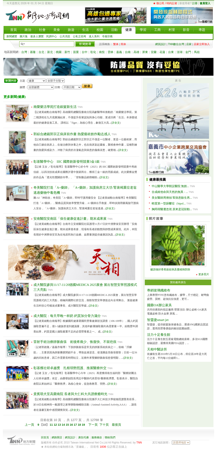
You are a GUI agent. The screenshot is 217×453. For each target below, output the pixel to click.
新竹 (67, 52)
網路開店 (57, 437)
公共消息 (65, 36)
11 (51, 424)
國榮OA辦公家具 (159, 305)
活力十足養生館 (158, 334)
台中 (84, 52)
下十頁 (104, 424)
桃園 (59, 52)
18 (80, 424)
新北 (50, 52)
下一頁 (93, 424)
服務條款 (96, 437)
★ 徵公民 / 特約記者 (165, 3)
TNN (139, 442)
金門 (188, 52)
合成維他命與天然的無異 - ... (170, 192)
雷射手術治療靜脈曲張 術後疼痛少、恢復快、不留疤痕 (74, 342)
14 (64, 424)
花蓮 (162, 52)
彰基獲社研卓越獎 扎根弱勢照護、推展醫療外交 (70, 368)
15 (68, 424)
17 (76, 424)
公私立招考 (79, 36)
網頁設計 (160, 44)
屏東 (145, 52)
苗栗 (76, 52)
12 (56, 424)
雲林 (110, 52)
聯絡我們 (110, 437)
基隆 (33, 52)
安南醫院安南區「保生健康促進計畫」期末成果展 (70, 218)
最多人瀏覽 (37, 36)
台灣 (24, 52)
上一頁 (29, 424)
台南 (128, 52)
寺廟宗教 (107, 36)
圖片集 (24, 36)
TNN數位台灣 (176, 44)
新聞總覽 (11, 36)
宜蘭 (154, 52)
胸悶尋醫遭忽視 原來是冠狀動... (172, 209)
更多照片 (203, 274)
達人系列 (94, 36)
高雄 (136, 52)
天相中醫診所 (157, 349)
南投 (102, 52)
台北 (41, 52)
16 (72, 424)
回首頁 (45, 437)
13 (60, 424)
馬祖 (197, 52)
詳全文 (116, 122)
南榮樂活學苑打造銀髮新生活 (55, 107)
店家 (189, 44)
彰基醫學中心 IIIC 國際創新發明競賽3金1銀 (66, 161)
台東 (171, 52)
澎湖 (179, 52)
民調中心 (51, 36)
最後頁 (116, 424)
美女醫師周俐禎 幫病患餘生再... (172, 197)
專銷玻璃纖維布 (158, 290)
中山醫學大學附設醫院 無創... (170, 186)
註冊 (195, 3)
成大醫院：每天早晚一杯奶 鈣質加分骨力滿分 (67, 316)
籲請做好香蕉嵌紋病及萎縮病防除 (170, 269)
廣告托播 (83, 437)
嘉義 (119, 52)
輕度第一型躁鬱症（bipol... (169, 203)
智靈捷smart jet (158, 320)
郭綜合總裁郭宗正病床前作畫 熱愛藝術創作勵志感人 (72, 134)
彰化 (93, 52)
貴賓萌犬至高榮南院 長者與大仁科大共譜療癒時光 (70, 394)
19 (84, 424)
